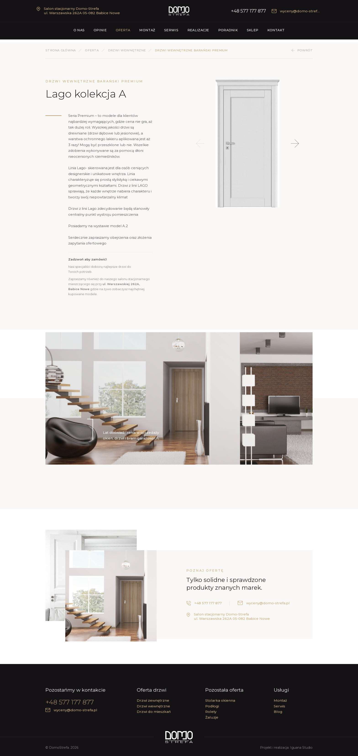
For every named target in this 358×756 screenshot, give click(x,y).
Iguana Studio (301, 748)
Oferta (123, 30)
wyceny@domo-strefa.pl (298, 11)
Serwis (171, 30)
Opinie (100, 30)
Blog (278, 711)
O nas (79, 30)
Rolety (210, 711)
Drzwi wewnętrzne (127, 50)
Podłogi (212, 706)
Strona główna (60, 50)
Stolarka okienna (220, 700)
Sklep (252, 30)
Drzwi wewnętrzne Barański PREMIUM (191, 50)
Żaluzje (211, 717)
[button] (295, 143)
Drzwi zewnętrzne (153, 700)
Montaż (147, 30)
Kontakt (275, 30)
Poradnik (228, 30)
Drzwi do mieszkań (154, 711)
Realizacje (198, 30)
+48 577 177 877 (248, 11)
